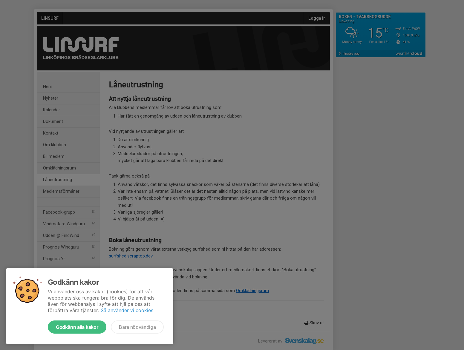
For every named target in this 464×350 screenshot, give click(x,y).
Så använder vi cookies (127, 310)
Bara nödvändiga (137, 327)
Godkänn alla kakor (77, 327)
